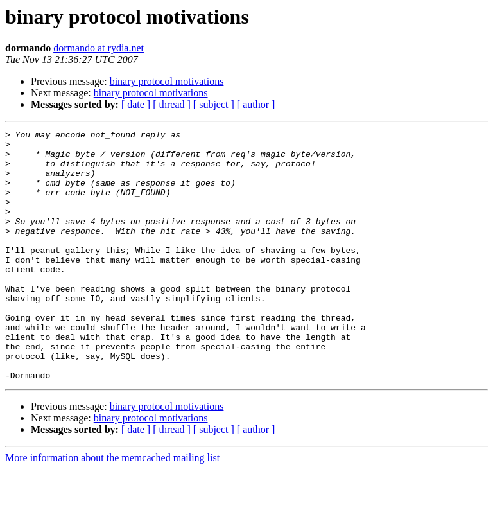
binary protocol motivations (167, 81)
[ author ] (256, 104)
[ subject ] (213, 104)
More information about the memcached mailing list (112, 507)
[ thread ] (172, 104)
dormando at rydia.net (98, 47)
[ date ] (135, 104)
